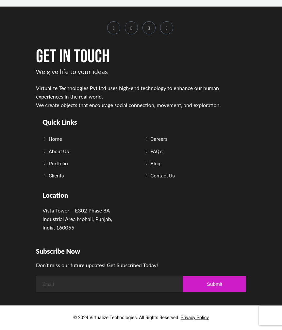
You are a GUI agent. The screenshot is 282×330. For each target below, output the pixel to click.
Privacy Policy (195, 317)
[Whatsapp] (166, 27)
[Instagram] (113, 27)
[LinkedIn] (131, 27)
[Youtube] (149, 27)
